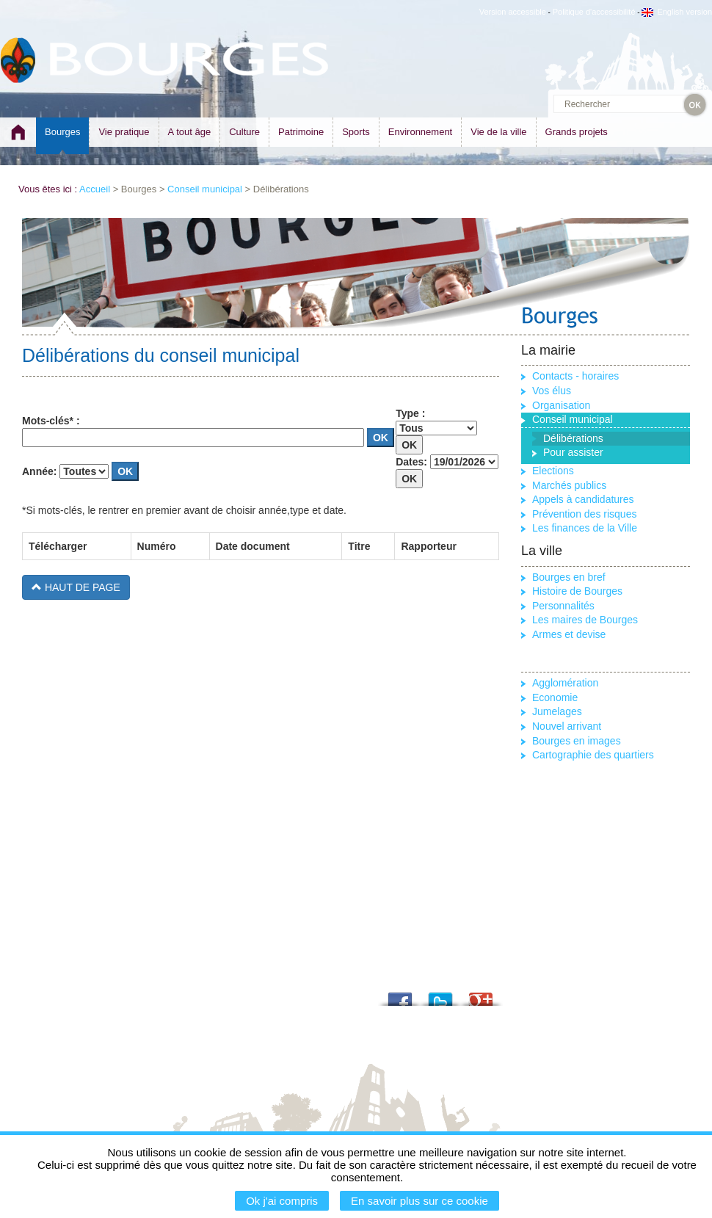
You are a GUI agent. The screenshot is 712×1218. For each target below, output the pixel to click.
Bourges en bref (569, 577)
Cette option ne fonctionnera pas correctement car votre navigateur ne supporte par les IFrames (260, 666)
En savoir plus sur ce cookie (419, 1201)
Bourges (62, 131)
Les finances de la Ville (584, 528)
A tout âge (189, 131)
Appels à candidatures (583, 499)
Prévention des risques (584, 514)
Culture (244, 131)
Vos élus (551, 390)
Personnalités (563, 606)
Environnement (420, 131)
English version (677, 11)
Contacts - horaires (575, 376)
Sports (356, 131)
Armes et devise (569, 634)
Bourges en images (576, 741)
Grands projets (576, 131)
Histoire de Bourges (577, 591)
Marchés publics (569, 485)
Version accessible (512, 11)
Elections (553, 470)
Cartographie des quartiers (593, 755)
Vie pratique (123, 131)
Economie (555, 697)
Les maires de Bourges (585, 620)
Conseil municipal (204, 189)
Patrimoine (301, 131)
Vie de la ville (498, 131)
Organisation (561, 405)
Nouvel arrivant (566, 726)
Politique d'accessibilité (594, 11)
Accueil (94, 189)
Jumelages (557, 711)
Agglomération (565, 683)
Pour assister (573, 452)
